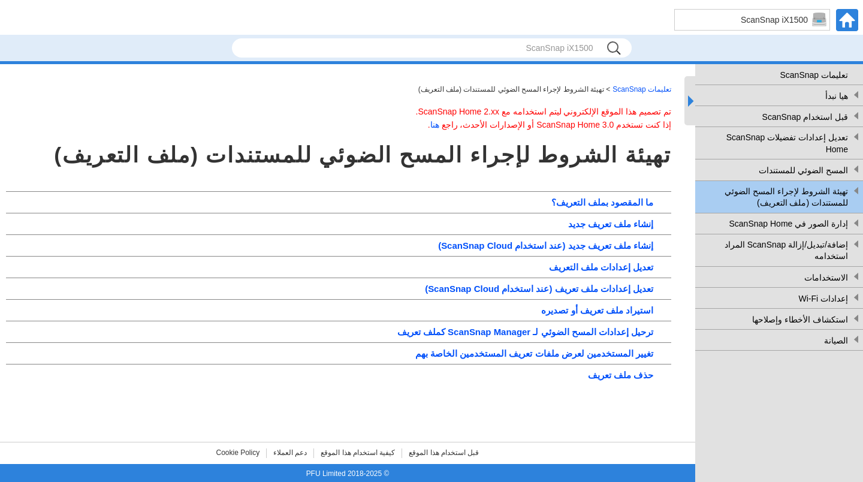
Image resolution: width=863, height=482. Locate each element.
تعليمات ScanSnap (814, 75)
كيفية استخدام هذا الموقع (358, 452)
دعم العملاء (290, 452)
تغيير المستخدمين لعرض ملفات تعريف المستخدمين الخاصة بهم (534, 353)
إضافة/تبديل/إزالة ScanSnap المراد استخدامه (786, 250)
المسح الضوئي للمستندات (803, 170)
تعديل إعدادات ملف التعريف (601, 267)
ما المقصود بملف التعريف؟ (602, 202)
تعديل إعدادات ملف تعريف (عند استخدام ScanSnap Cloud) (539, 289)
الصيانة (836, 340)
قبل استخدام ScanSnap (805, 117)
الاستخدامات (826, 277)
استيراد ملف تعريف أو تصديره (597, 310)
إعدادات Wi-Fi (823, 298)
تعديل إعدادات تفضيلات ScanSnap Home (787, 143)
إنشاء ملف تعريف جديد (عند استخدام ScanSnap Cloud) (545, 245)
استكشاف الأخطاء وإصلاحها (800, 319)
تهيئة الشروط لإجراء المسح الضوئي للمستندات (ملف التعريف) (786, 197)
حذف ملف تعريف (620, 375)
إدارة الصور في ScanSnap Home (788, 223)
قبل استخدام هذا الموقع (444, 452)
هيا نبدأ (836, 96)
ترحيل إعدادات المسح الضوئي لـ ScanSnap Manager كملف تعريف (525, 332)
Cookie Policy (238, 452)
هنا (434, 124)
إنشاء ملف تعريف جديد (610, 224)
